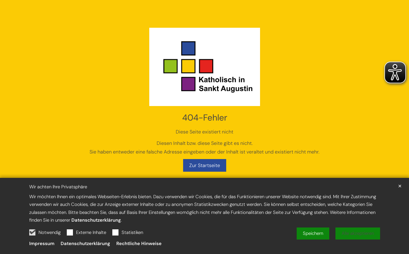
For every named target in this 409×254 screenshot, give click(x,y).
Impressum (41, 248)
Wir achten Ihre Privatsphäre (58, 192)
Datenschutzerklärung (96, 225)
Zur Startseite (204, 165)
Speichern (313, 238)
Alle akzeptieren (358, 238)
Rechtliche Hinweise (139, 248)
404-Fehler (204, 117)
